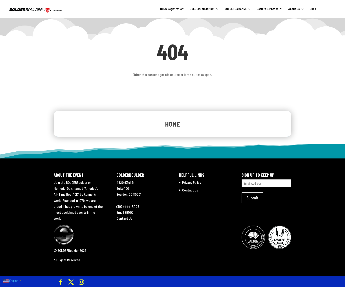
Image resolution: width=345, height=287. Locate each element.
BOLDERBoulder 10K (202, 9)
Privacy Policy (191, 182)
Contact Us (124, 218)
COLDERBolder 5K (235, 9)
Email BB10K (124, 212)
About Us (294, 9)
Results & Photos (267, 9)
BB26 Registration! (172, 9)
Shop (313, 9)
